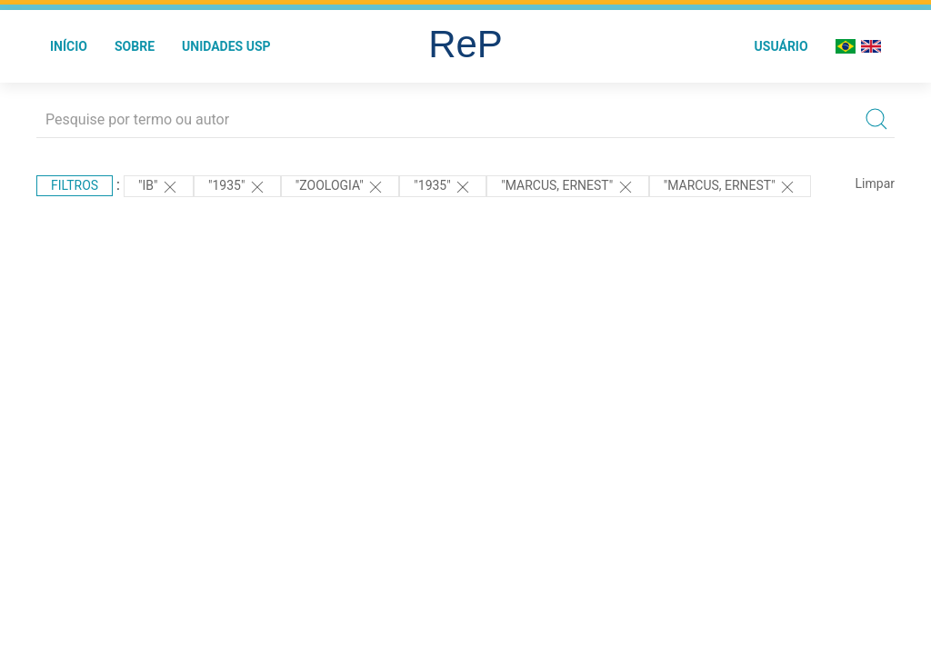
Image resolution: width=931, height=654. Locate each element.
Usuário (781, 46)
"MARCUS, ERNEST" (567, 187)
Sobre (135, 46)
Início (68, 46)
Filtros (74, 185)
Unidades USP (226, 46)
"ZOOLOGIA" (340, 187)
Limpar (875, 183)
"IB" (158, 187)
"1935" (237, 187)
